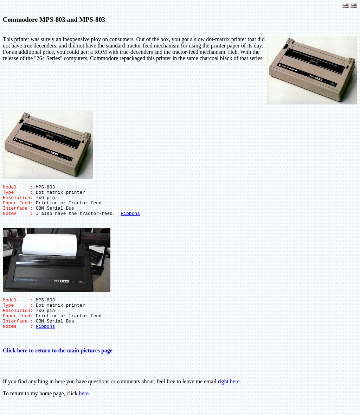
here (84, 406)
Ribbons (130, 219)
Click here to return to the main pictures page (57, 363)
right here (229, 394)
